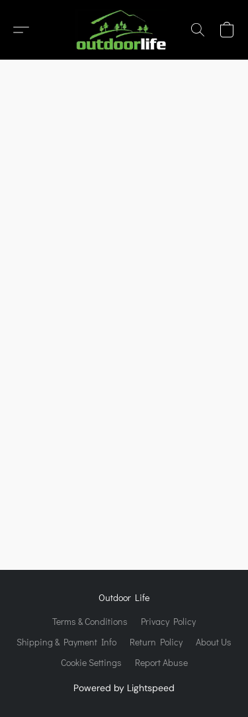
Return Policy (156, 641)
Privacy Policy (168, 621)
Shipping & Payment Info (66, 641)
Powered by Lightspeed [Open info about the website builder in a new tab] (124, 688)
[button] (124, 30)
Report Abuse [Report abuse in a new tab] (161, 662)
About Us (213, 641)
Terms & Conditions (90, 621)
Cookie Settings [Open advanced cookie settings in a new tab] (91, 662)
